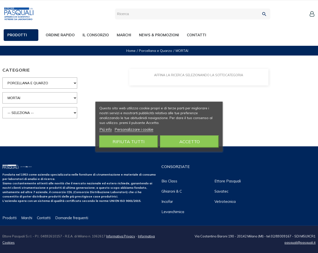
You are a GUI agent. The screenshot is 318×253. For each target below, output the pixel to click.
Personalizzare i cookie (134, 129)
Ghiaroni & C (171, 191)
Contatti (44, 218)
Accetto (189, 141)
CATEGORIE (16, 70)
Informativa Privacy (120, 236)
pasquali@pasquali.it (300, 242)
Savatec (221, 191)
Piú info (105, 129)
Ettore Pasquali (227, 181)
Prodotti (9, 218)
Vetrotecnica (225, 201)
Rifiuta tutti (129, 141)
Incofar (167, 201)
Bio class (169, 181)
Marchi (26, 218)
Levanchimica (172, 211)
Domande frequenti (71, 218)
